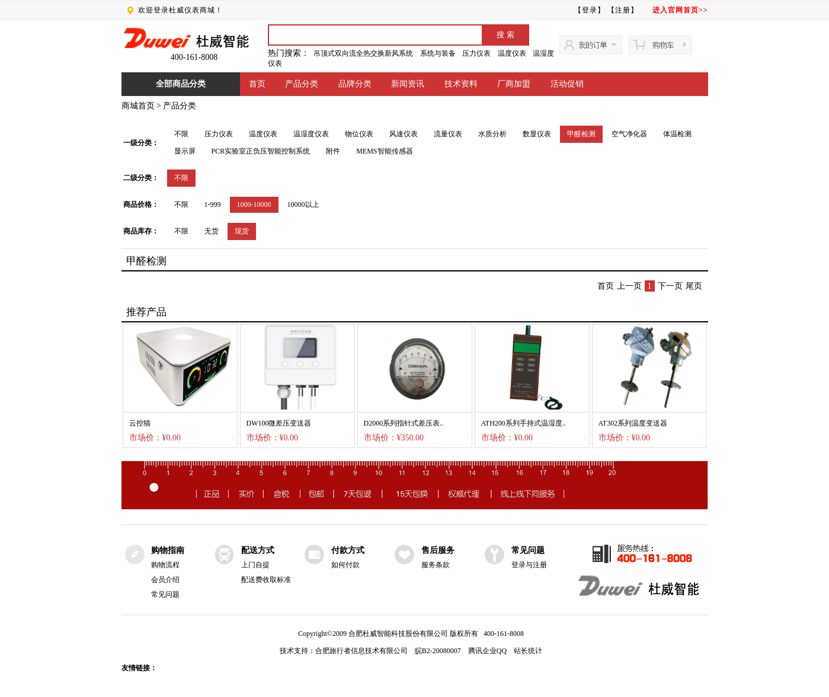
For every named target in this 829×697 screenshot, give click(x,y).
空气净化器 (629, 134)
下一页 (670, 286)
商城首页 (138, 105)
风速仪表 (403, 134)
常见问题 (165, 594)
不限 (181, 134)
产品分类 (301, 83)
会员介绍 (165, 579)
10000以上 (303, 204)
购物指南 (167, 550)
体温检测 (677, 134)
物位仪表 (359, 134)
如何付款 (345, 565)
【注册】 (622, 10)
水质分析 (492, 134)
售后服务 (437, 550)
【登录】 (589, 10)
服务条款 (435, 565)
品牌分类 (355, 83)
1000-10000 (254, 204)
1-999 (212, 204)
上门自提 (255, 565)
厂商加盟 (513, 83)
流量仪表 (448, 134)
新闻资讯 (407, 83)
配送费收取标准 (266, 579)
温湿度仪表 (311, 134)
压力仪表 (476, 53)
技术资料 (461, 83)
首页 (257, 83)
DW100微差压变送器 (279, 423)
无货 (211, 231)
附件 (333, 151)
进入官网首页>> (680, 10)
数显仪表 (537, 134)
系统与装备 (438, 53)
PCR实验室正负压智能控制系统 (261, 151)
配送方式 (257, 550)
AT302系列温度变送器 (633, 423)
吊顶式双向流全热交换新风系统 (363, 53)
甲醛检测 (581, 134)
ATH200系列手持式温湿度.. (523, 423)
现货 (242, 231)
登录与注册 (529, 565)
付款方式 (347, 550)
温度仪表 (512, 53)
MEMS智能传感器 (384, 151)
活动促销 (567, 83)
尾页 (694, 286)
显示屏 (185, 151)
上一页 (629, 286)
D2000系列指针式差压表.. (404, 423)
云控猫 (140, 423)
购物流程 (165, 565)
